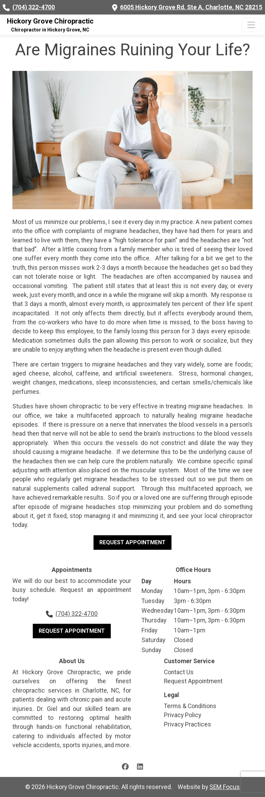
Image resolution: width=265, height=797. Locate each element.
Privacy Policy (182, 715)
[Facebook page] (125, 766)
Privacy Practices (187, 724)
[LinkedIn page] (140, 766)
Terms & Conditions (190, 706)
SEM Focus (224, 787)
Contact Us (179, 672)
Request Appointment (132, 542)
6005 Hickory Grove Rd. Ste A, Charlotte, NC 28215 (191, 7)
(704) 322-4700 (33, 7)
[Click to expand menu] (251, 25)
